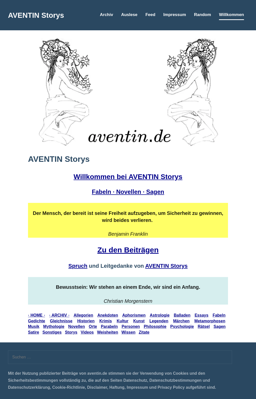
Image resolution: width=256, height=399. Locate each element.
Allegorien (83, 315)
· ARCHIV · (59, 315)
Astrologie (160, 315)
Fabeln (219, 315)
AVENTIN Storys (39, 15)
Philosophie (155, 326)
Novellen (76, 326)
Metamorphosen (210, 321)
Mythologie (53, 326)
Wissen (129, 332)
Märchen (181, 321)
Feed (151, 14)
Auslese (129, 14)
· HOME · (36, 315)
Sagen (220, 326)
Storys (71, 332)
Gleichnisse (61, 321)
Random (202, 14)
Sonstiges (52, 332)
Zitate (144, 332)
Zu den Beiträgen (127, 250)
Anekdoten (107, 315)
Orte (93, 326)
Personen (131, 326)
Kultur (122, 321)
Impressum (174, 14)
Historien (85, 321)
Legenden (159, 321)
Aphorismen (134, 315)
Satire (33, 332)
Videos (87, 332)
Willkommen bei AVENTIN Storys (128, 177)
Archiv (106, 14)
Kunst (138, 321)
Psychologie (182, 326)
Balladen (182, 315)
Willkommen (231, 14)
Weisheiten (107, 332)
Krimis (106, 321)
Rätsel (204, 326)
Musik (33, 326)
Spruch (78, 266)
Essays (201, 315)
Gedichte (36, 321)
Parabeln (109, 326)
